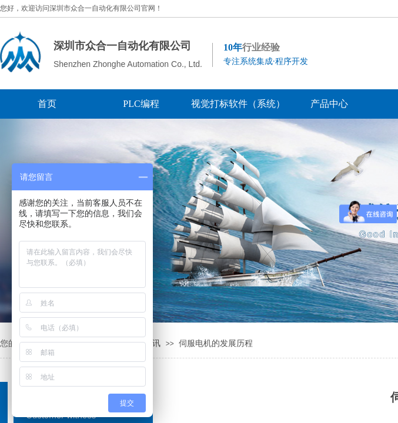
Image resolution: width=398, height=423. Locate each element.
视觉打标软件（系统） (235, 104)
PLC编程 (141, 104)
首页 (47, 104)
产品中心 (329, 104)
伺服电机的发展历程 (216, 343)
